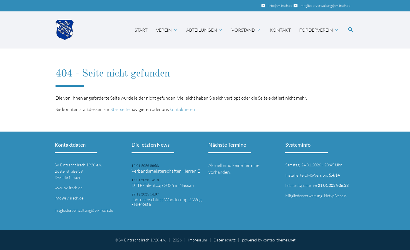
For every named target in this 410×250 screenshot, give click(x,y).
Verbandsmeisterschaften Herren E (166, 171)
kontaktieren (182, 109)
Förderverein (316, 30)
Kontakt (280, 30)
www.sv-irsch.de (69, 187)
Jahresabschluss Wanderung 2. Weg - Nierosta (167, 201)
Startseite (120, 109)
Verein (164, 30)
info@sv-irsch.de (280, 5)
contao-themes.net (279, 239)
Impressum (197, 239)
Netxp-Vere (335, 195)
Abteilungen (201, 30)
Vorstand (243, 30)
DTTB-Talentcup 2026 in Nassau (163, 185)
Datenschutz (224, 239)
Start (141, 30)
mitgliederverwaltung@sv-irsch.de (325, 5)
